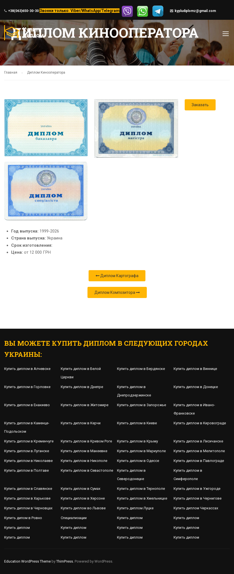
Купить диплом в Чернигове (197, 498)
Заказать (200, 105)
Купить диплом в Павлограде (199, 461)
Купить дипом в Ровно (23, 518)
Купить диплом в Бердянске (141, 369)
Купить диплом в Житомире (84, 405)
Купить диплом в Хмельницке (142, 498)
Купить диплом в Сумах (80, 488)
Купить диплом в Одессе (138, 461)
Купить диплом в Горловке (27, 387)
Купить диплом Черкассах (196, 508)
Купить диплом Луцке (135, 508)
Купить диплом (130, 518)
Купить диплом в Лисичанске (198, 441)
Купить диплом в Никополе (84, 461)
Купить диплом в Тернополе (141, 488)
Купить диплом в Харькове (27, 498)
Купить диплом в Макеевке (84, 451)
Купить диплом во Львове (83, 508)
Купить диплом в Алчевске (27, 369)
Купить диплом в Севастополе (87, 470)
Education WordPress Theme (27, 561)
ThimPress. (65, 561)
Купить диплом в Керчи (81, 423)
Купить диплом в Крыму (137, 441)
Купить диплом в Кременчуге (28, 441)
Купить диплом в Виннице (195, 369)
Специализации (74, 518)
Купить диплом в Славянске (28, 488)
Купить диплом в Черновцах (28, 508)
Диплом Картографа (117, 275)
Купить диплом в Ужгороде (197, 488)
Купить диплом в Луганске (26, 451)
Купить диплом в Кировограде (200, 423)
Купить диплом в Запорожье (141, 405)
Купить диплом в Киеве (137, 423)
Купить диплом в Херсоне (83, 498)
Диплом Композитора (117, 292)
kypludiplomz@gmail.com (195, 11)
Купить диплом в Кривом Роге (86, 441)
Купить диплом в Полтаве (26, 470)
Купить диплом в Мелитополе (199, 451)
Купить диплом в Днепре (82, 387)
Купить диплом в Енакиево (27, 405)
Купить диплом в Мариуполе (141, 451)
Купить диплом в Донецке (196, 387)
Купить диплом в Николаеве (28, 461)
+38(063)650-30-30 (23, 11)
